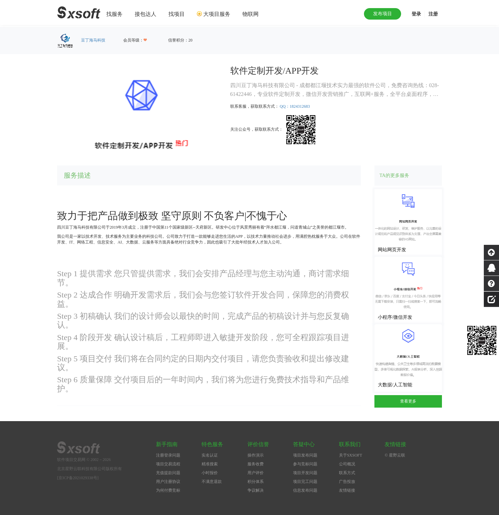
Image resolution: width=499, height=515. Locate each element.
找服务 (114, 14)
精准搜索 (210, 464)
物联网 (250, 14)
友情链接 (347, 490)
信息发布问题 (305, 490)
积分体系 (255, 481)
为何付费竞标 (168, 490)
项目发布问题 (305, 455)
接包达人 (145, 14)
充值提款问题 (168, 472)
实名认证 (210, 455)
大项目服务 (216, 14)
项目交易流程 (168, 464)
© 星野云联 (395, 455)
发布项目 (382, 13)
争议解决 (255, 490)
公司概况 (347, 464)
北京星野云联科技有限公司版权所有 (89, 468)
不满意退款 (212, 481)
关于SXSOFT (350, 455)
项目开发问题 (305, 472)
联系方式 (347, 472)
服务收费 (255, 464)
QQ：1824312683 (295, 106)
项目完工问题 (305, 481)
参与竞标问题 (305, 464)
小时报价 (210, 472)
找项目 (176, 14)
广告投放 (347, 481)
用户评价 (255, 472)
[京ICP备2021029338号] (78, 477)
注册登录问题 (168, 455)
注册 (433, 14)
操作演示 (255, 455)
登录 (416, 14)
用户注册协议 (168, 481)
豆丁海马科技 (93, 40)
